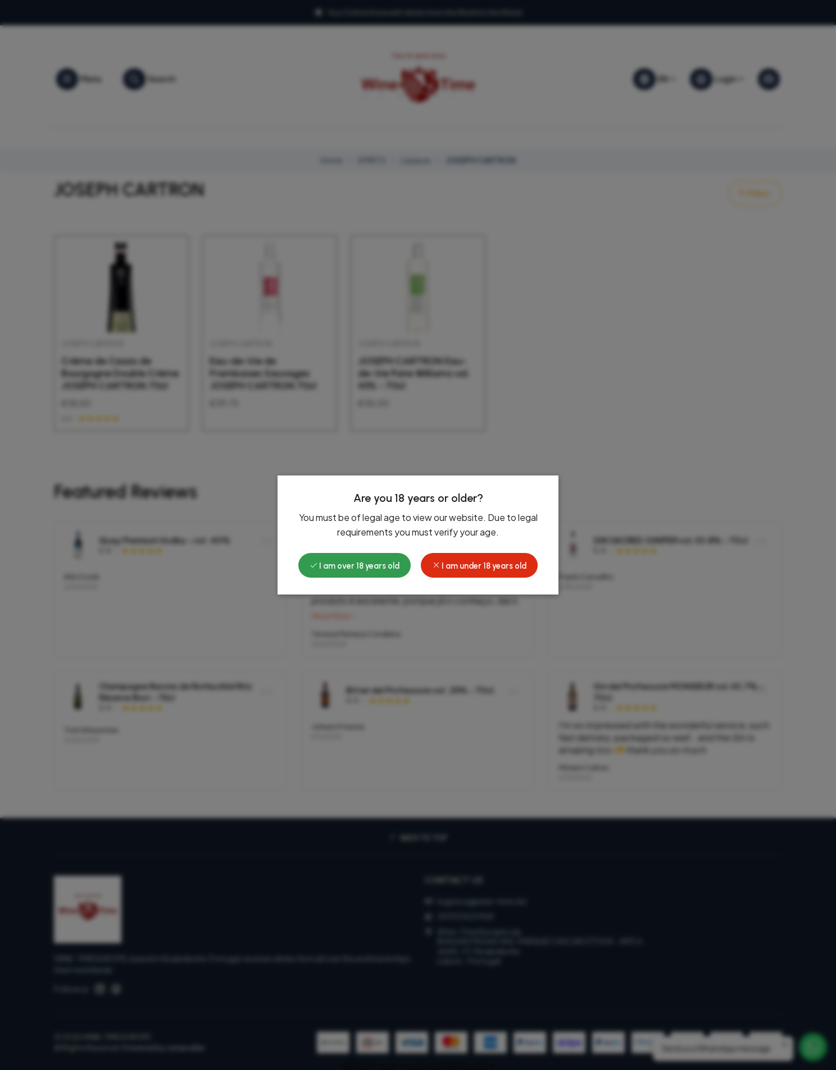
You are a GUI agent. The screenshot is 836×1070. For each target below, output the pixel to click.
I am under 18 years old (479, 566)
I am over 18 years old (354, 566)
